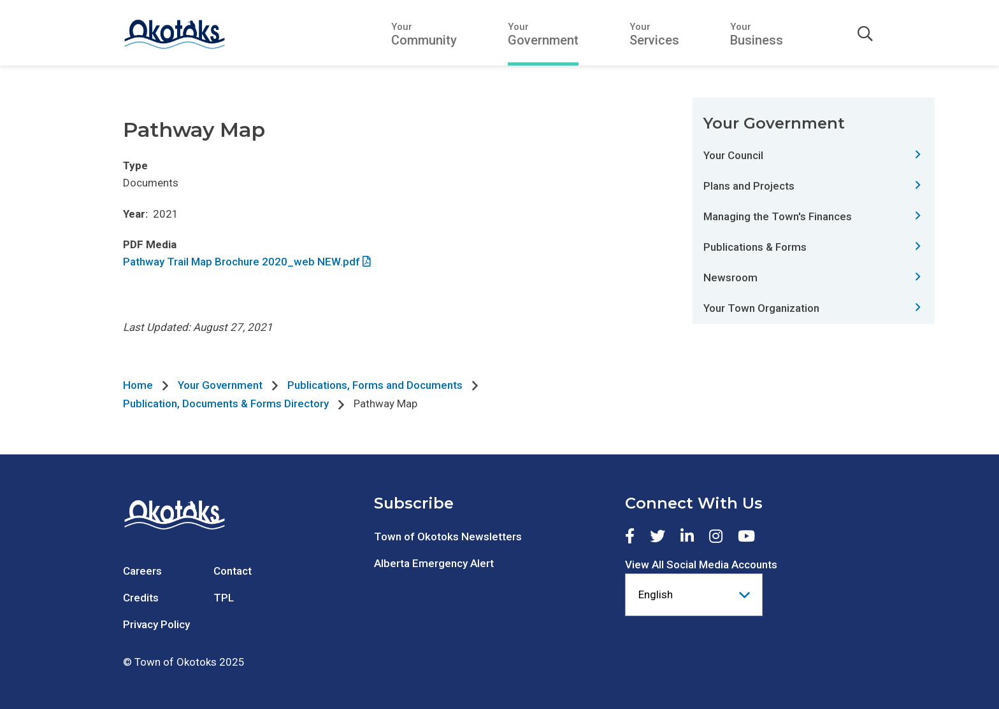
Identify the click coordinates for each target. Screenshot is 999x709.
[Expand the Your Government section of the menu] (543, 34)
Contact (232, 571)
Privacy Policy (156, 624)
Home (138, 385)
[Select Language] (694, 594)
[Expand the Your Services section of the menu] (654, 34)
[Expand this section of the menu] (918, 154)
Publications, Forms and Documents (375, 385)
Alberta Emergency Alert (434, 563)
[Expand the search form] (865, 34)
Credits (141, 597)
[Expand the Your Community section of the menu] (424, 34)
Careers (142, 571)
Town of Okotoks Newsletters (448, 536)
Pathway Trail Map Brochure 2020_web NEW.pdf (241, 261)
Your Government (220, 385)
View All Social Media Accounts (701, 564)
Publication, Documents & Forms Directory (226, 403)
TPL (223, 597)
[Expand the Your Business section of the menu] (756, 34)
